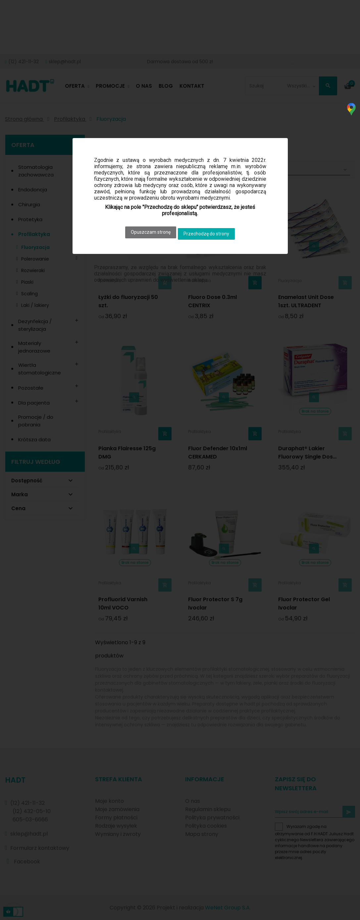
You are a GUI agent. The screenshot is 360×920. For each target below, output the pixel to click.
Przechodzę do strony (209, 230)
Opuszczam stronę (148, 230)
